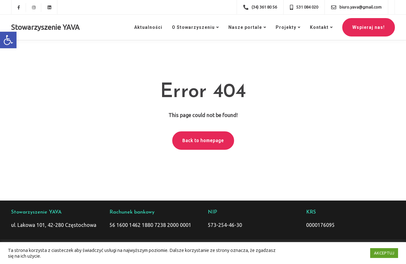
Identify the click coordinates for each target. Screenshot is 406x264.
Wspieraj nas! (368, 27)
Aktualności (148, 27)
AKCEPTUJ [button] (384, 253)
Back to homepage (203, 140)
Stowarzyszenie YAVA (45, 27)
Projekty (286, 27)
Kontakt (319, 27)
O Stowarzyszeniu (193, 27)
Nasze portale (245, 27)
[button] (8, 40)
